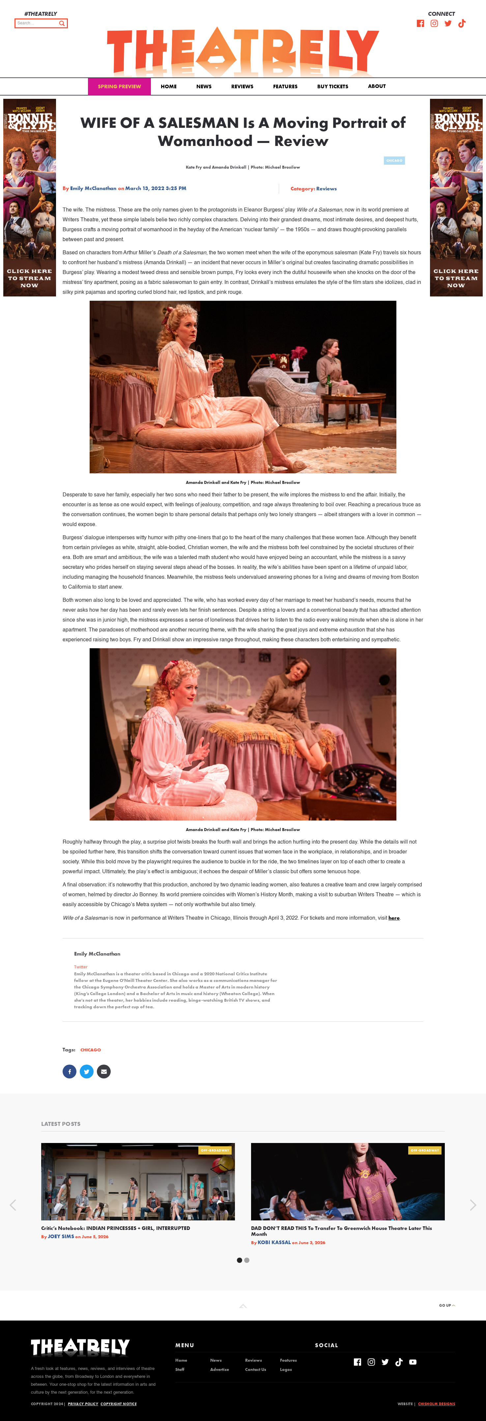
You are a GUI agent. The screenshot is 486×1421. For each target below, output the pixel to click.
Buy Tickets (332, 86)
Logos (286, 1369)
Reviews (242, 86)
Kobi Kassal (274, 1242)
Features (285, 86)
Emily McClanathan (93, 188)
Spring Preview (119, 86)
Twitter (81, 967)
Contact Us (255, 1369)
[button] (378, 85)
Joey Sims (61, 1236)
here (394, 917)
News (204, 86)
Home (169, 86)
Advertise (219, 1369)
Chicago (394, 160)
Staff (179, 1369)
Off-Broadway (215, 1150)
